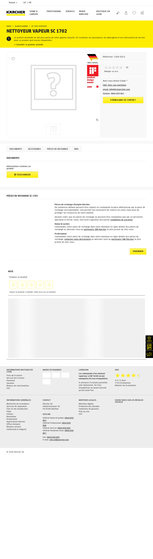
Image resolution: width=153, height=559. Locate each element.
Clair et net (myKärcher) (17, 409)
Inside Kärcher (83, 13)
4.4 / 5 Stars (120, 380)
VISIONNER (138, 251)
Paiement (11, 381)
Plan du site (84, 412)
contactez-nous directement (77, 239)
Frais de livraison (14, 376)
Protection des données (89, 406)
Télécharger (22, 175)
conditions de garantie (121, 220)
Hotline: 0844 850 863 (113, 94)
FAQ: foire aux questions (114, 85)
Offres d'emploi (13, 424)
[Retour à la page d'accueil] (17, 13)
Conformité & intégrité (16, 429)
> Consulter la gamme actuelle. (29, 45)
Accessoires (34, 149)
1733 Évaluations (123, 383)
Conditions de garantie (89, 409)
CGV (8, 388)
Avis (76, 149)
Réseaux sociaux (14, 427)
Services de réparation (17, 406)
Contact (10, 414)
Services (70, 11)
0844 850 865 (53, 437)
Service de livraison (15, 378)
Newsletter (11, 417)
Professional (54, 11)
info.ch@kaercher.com (59, 440)
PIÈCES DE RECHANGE (57, 149)
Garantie (10, 383)
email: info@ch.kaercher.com (116, 90)
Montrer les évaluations (125, 385)
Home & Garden (34, 13)
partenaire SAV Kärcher (95, 230)
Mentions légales (86, 404)
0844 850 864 (64, 428)
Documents (16, 149)
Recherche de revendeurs (18, 404)
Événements (12, 419)
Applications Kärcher (16, 422)
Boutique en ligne (103, 13)
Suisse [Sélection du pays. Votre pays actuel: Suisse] (13, 3)
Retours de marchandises (18, 386)
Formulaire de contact (123, 100)
